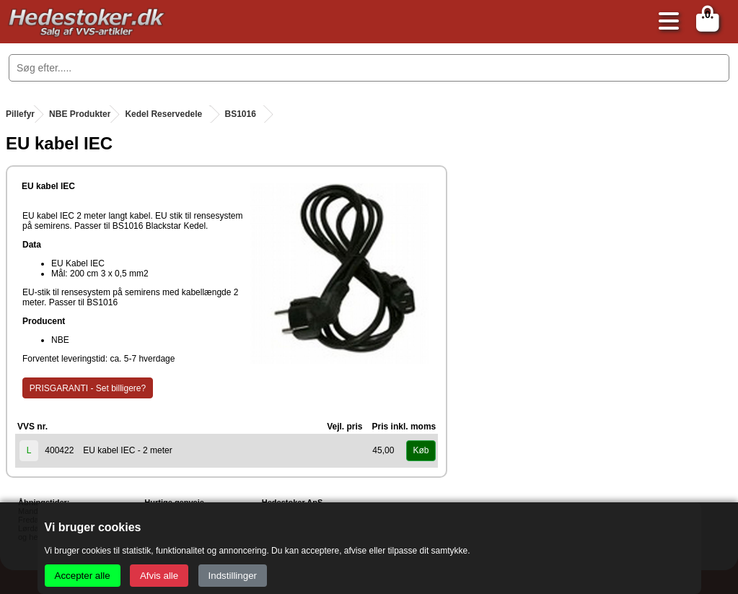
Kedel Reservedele (163, 114)
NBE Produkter (79, 114)
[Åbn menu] (665, 22)
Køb (421, 450)
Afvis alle (159, 575)
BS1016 (240, 114)
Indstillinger (232, 575)
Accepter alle (82, 575)
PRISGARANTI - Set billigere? (88, 388)
